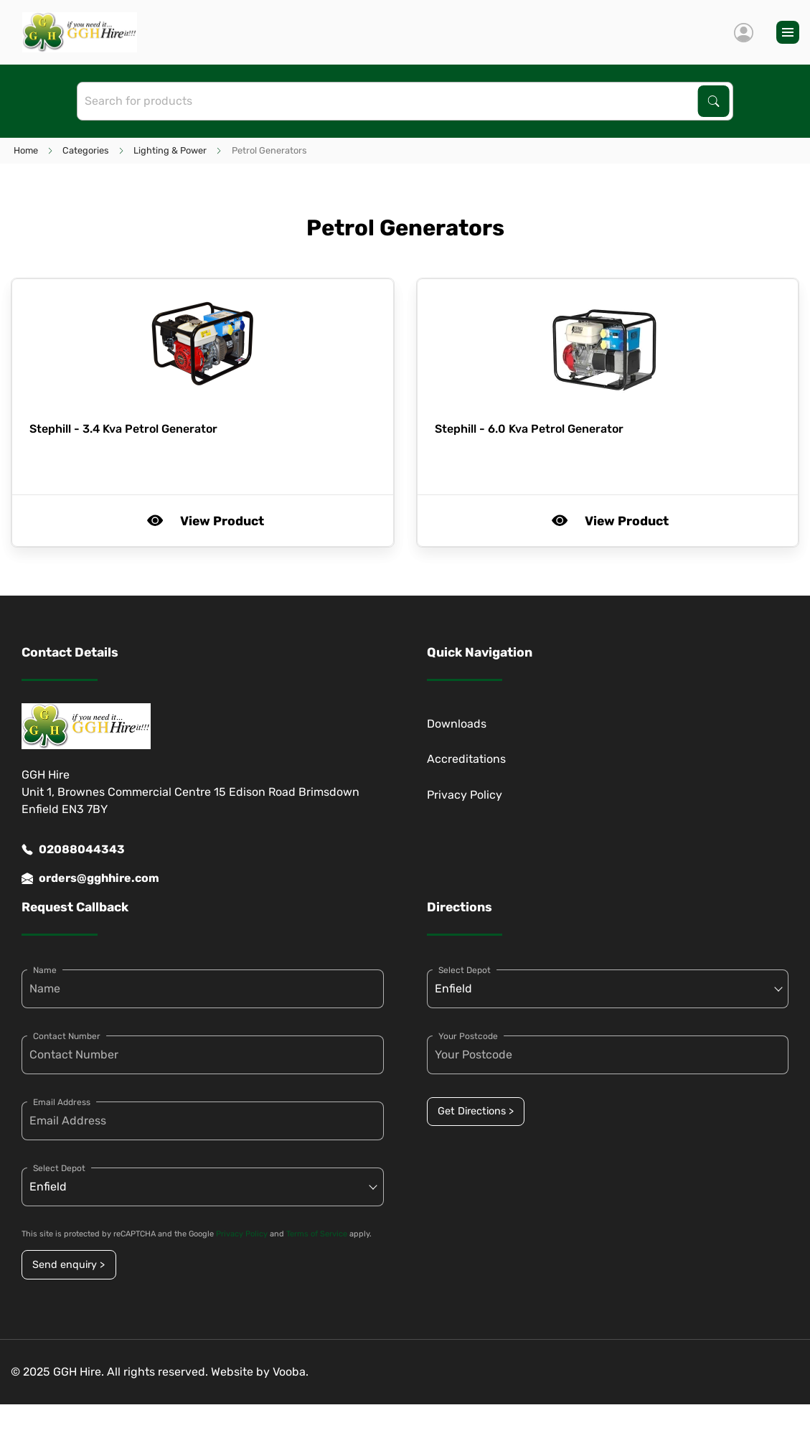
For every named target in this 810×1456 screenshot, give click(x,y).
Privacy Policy (464, 795)
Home (26, 150)
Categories (85, 150)
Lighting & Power (170, 150)
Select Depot (59, 1168)
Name (45, 970)
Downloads (456, 724)
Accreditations (466, 759)
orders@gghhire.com (90, 878)
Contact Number (66, 1036)
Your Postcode (468, 1036)
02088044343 (73, 849)
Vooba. (291, 1371)
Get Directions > (476, 1111)
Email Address (61, 1102)
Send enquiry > (68, 1265)
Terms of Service (316, 1234)
